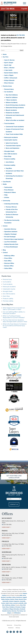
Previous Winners (11, 207)
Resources (9, 625)
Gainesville (5, 601)
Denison (7, 599)
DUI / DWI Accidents (10, 154)
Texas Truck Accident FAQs (14, 134)
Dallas (3, 599)
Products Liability (9, 159)
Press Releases (8, 190)
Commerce (19, 597)
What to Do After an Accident (15, 120)
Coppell (25, 597)
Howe (11, 603)
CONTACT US (14, 504)
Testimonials (8, 187)
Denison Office (9, 266)
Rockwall (22, 609)
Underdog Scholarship (11, 203)
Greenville (22, 601)
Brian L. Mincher (9, 67)
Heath (7, 603)
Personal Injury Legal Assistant (14, 239)
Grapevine (16, 601)
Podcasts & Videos (10, 192)
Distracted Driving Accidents (15, 107)
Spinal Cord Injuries (12, 143)
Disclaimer (11, 627)
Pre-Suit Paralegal (9, 236)
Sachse (9, 611)
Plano (7, 607)
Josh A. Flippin (8, 75)
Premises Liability (9, 165)
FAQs (6, 195)
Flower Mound (19, 599)
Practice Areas (7, 86)
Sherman (13, 611)
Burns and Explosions (12, 148)
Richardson (16, 609)
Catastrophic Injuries (10, 140)
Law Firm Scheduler (10, 241)
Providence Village (8, 609)
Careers (5, 226)
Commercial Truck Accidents (15, 126)
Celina (14, 597)
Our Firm (5, 57)
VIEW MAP (6, 527)
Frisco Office (8, 258)
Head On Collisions (11, 97)
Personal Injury (9, 89)
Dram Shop (7, 156)
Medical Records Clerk (11, 244)
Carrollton (9, 597)
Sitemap (18, 627)
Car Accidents (8, 91)
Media (5, 184)
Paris (21, 605)
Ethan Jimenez (9, 83)
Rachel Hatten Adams (11, 72)
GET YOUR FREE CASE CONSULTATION (14, 477)
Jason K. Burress (9, 60)
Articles (6, 197)
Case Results (7, 181)
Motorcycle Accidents (11, 137)
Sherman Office (9, 263)
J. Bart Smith (8, 70)
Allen (21, 595)
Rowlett (4, 611)
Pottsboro (12, 607)
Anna (24, 595)
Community (6, 200)
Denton (12, 599)
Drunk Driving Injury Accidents (15, 105)
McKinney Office (9, 255)
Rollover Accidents (11, 102)
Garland (11, 601)
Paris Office (7, 260)
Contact (5, 252)
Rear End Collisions (12, 95)
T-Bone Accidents (11, 100)
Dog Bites (9, 168)
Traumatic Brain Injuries (13, 145)
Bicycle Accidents (11, 110)
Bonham (3, 597)
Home (4, 54)
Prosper (23, 607)
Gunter (3, 603)
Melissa (13, 605)
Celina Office (8, 268)
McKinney (7, 605)
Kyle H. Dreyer (8, 62)
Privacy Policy (17, 625)
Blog (4, 250)
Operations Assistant (10, 231)
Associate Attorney (10, 229)
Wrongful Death (9, 151)
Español (24, 8)
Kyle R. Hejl (7, 65)
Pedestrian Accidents (12, 112)
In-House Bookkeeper (11, 247)
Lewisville (20, 603)
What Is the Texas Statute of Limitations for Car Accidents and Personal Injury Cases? (14, 325)
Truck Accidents (9, 123)
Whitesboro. (17, 613)
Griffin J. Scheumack (10, 78)
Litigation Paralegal (10, 234)
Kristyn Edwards (9, 80)
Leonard (15, 603)
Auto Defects (10, 162)
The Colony (20, 611)
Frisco (24, 599)
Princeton (18, 607)
